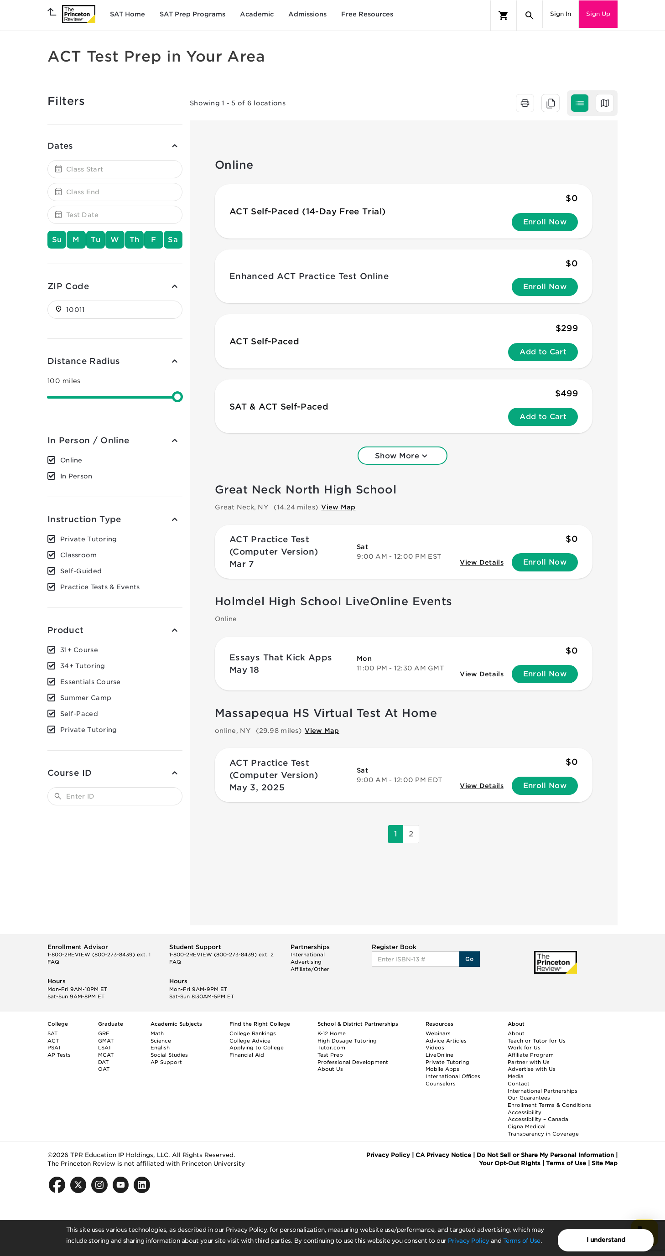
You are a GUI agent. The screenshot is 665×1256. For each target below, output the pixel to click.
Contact (519, 1083)
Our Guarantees (529, 1098)
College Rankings (252, 1033)
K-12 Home (331, 1033)
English (160, 1047)
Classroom (78, 555)
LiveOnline (439, 1055)
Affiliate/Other (310, 969)
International (308, 954)
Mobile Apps (442, 1069)
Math (157, 1033)
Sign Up (598, 13)
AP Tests (59, 1055)
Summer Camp (85, 697)
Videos (435, 1047)
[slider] (177, 396)
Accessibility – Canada (538, 1119)
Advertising (306, 962)
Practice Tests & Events (100, 587)
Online (71, 460)
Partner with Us (529, 1062)
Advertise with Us (532, 1069)
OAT (103, 1069)
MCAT (106, 1055)
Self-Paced (79, 713)
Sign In (560, 13)
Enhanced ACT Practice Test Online (309, 276)
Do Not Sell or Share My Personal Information (545, 1155)
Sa (173, 239)
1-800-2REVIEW (99, 954)
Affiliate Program (531, 1055)
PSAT (54, 1047)
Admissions (307, 14)
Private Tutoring (88, 539)
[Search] (529, 15)
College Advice (249, 1041)
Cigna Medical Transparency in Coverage (543, 1130)
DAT (103, 1062)
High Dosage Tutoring (347, 1041)
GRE (103, 1033)
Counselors (441, 1083)
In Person (76, 476)
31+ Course (79, 650)
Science (161, 1041)
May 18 (244, 670)
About (516, 1033)
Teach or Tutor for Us (537, 1041)
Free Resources (367, 14)
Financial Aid (246, 1055)
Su (57, 239)
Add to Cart (543, 352)
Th (135, 239)
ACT (53, 1041)
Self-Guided (81, 571)
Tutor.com (331, 1047)
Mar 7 (242, 564)
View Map (338, 507)
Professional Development (352, 1062)
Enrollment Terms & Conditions (549, 1105)
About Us (330, 1069)
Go (469, 958)
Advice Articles (446, 1041)
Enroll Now (544, 222)
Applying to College (256, 1047)
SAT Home (127, 14)
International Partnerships (542, 1091)
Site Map (605, 1163)
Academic (257, 14)
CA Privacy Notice (443, 1155)
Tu (96, 239)
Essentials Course (90, 681)
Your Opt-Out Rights (509, 1163)
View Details (481, 562)
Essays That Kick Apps (280, 657)
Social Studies (169, 1055)
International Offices (453, 1076)
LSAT (104, 1047)
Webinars (438, 1033)
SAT (52, 1033)
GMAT (106, 1041)
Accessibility (524, 1112)
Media (516, 1076)
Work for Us (524, 1047)
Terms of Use (521, 1240)
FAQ (53, 962)
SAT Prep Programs (192, 14)
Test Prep (330, 1055)
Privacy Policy (468, 1240)
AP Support (166, 1062)
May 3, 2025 (257, 787)
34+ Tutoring (82, 666)
